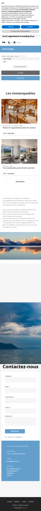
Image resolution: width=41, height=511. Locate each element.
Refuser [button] (11, 503)
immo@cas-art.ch (13, 461)
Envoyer (15, 431)
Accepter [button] (30, 503)
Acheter (20, 78)
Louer (20, 73)
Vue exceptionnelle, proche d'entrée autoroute (19, 168)
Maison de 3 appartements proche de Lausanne (19, 128)
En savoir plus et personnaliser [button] (20, 507)
